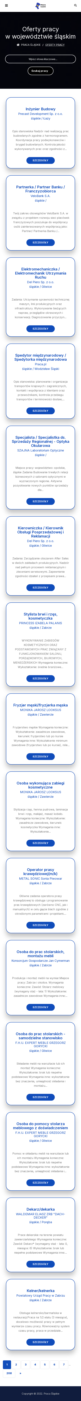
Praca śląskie (29, 44)
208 (9, 1373)
